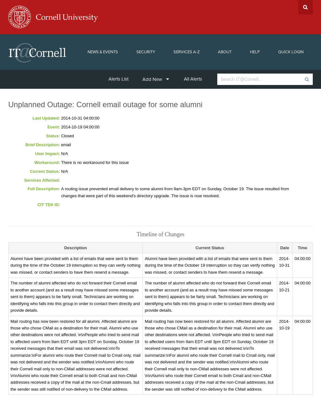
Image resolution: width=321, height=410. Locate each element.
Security (145, 52)
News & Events (103, 52)
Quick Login (291, 52)
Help (255, 52)
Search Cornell (305, 7)
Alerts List (118, 79)
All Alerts (193, 79)
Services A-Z (187, 52)
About (225, 52)
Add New (155, 79)
